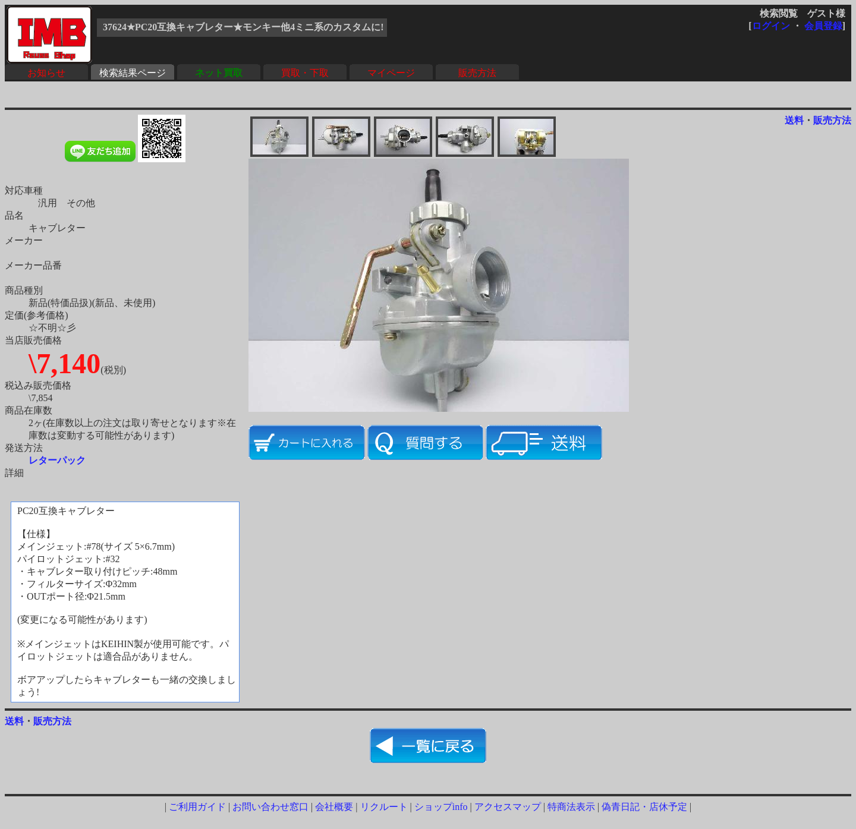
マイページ (391, 73)
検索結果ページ (132, 73)
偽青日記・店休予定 (644, 807)
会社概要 (334, 807)
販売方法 (477, 73)
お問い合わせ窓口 (270, 807)
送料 (794, 120)
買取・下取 (305, 73)
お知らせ (46, 73)
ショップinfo (441, 807)
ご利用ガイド (197, 807)
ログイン (771, 26)
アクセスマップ (507, 807)
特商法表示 (571, 807)
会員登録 (823, 26)
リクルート (384, 807)
